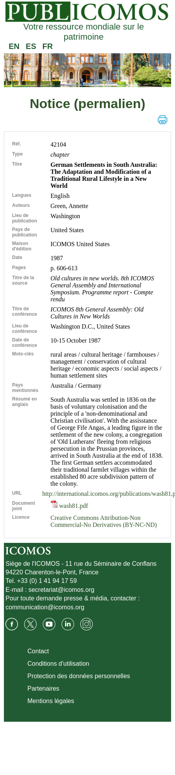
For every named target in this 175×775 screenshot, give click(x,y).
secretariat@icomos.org (61, 589)
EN (14, 46)
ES (31, 46)
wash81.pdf (69, 505)
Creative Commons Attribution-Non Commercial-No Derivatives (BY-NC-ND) (104, 521)
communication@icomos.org (44, 607)
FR (47, 46)
